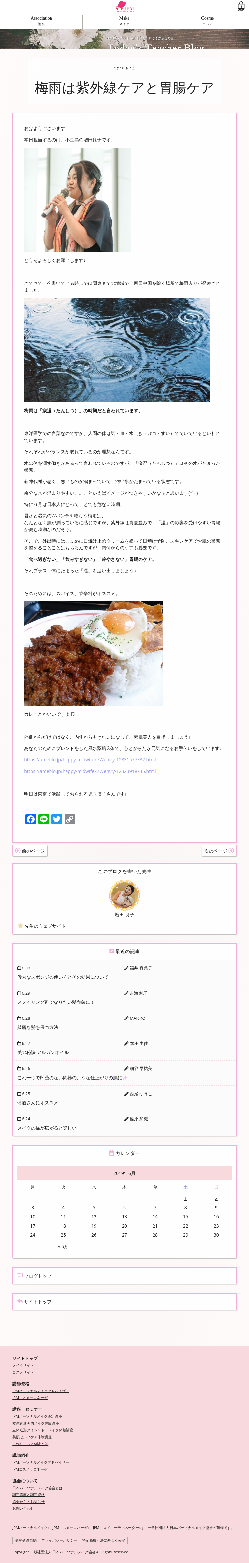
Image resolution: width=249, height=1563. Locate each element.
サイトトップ (34, 1301)
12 (93, 1216)
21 (155, 1226)
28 (155, 1235)
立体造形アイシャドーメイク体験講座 (42, 1429)
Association (41, 18)
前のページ (30, 851)
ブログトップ (34, 1276)
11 (63, 1216)
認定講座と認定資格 (28, 1494)
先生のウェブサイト (41, 926)
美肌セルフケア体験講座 (32, 1436)
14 (155, 1216)
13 (124, 1216)
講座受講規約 (26, 1540)
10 (32, 1216)
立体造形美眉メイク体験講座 (35, 1423)
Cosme (207, 18)
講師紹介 (20, 1455)
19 (93, 1226)
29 (185, 1235)
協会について (25, 1481)
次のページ (219, 851)
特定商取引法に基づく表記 (103, 1540)
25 (63, 1235)
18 (63, 1226)
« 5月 (63, 1246)
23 (216, 1226)
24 (32, 1235)
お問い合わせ (23, 1508)
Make (124, 18)
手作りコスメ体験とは (30, 1443)
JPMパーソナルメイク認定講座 (37, 1416)
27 (124, 1235)
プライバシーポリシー (59, 1540)
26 (93, 1235)
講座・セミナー (27, 1409)
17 (32, 1226)
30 (216, 1235)
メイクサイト (23, 1365)
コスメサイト (23, 1372)
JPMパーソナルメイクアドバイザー (40, 1390)
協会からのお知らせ (28, 1501)
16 (216, 1216)
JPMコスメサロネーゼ (30, 1397)
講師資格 (20, 1384)
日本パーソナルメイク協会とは (37, 1487)
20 (124, 1226)
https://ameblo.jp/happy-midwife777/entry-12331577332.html (90, 760)
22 (185, 1226)
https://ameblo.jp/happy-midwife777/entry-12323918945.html (90, 771)
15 (185, 1216)
